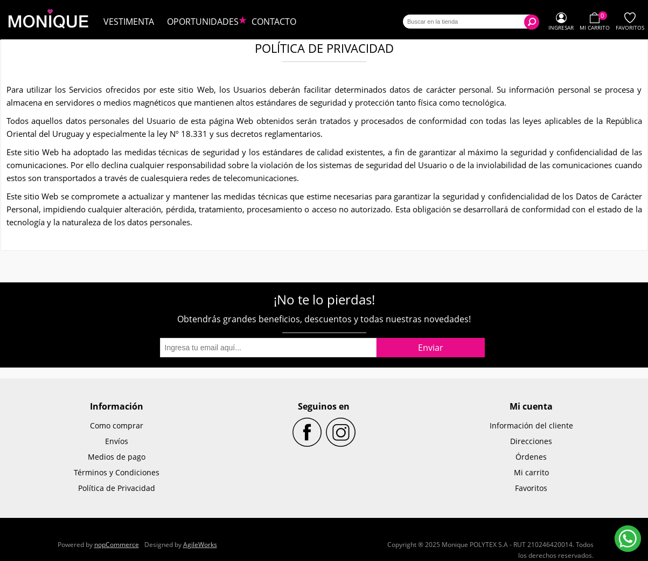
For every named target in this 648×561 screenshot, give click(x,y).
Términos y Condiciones (116, 472)
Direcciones (531, 441)
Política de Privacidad (116, 488)
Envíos (116, 441)
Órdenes (531, 457)
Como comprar (116, 425)
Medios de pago (116, 457)
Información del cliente (531, 425)
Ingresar (561, 27)
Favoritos (531, 488)
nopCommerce (116, 544)
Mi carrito (531, 472)
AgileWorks (200, 544)
